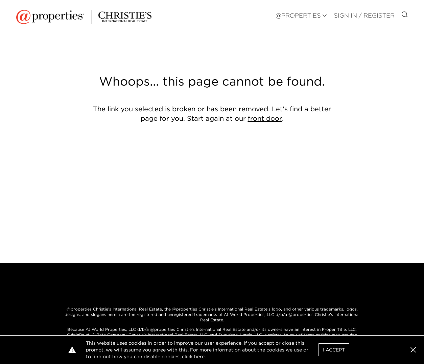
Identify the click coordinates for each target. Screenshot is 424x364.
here (199, 356)
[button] (413, 349)
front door (265, 118)
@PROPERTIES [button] (298, 15)
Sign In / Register (364, 15)
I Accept (334, 349)
